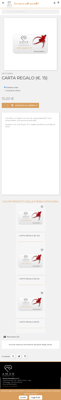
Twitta (19, 356)
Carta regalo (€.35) (29, 322)
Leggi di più (35, 397)
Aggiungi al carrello (24, 105)
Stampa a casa (12, 87)
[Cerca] (30, 11)
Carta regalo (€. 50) (29, 236)
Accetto (23, 397)
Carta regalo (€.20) (29, 279)
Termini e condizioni (10, 386)
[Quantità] (4, 105)
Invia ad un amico (13, 91)
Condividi (13, 356)
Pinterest (25, 356)
